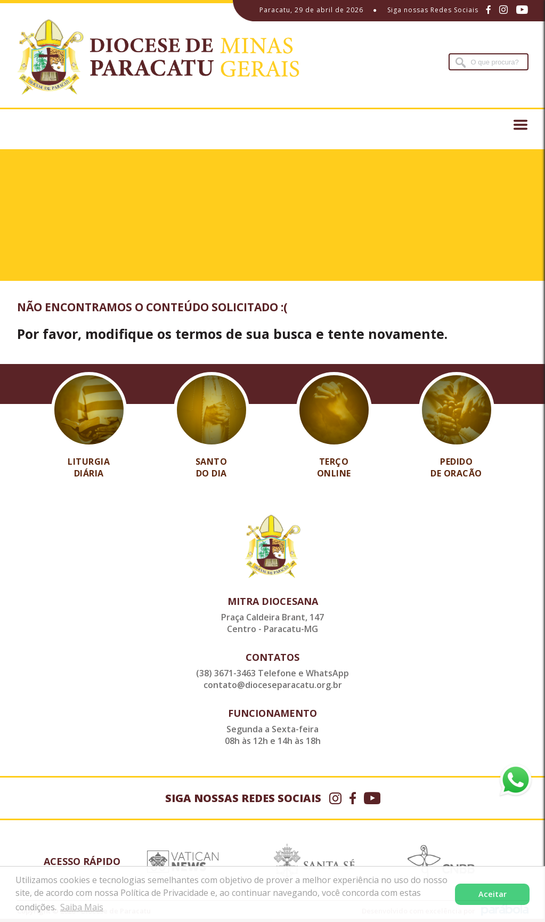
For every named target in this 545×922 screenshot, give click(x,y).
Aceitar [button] (492, 894)
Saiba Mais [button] (81, 907)
